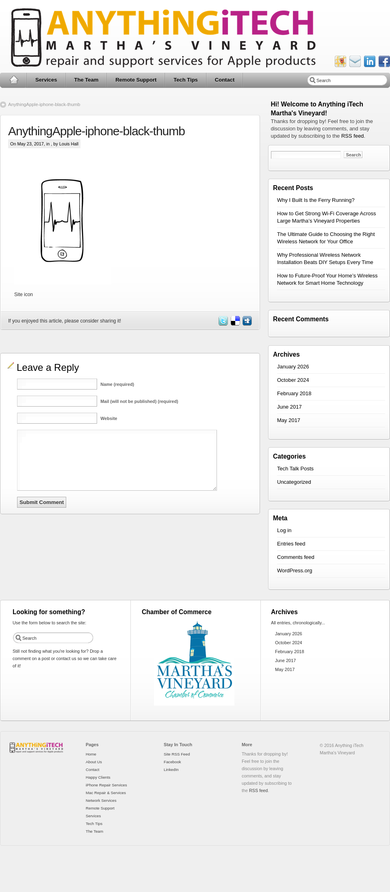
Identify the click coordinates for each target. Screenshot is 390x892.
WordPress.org (294, 570)
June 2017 (289, 407)
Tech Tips (185, 80)
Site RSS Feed (177, 754)
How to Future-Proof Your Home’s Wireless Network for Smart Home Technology (327, 279)
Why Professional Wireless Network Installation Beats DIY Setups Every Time (325, 258)
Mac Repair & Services (106, 792)
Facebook (172, 762)
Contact (224, 80)
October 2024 (293, 380)
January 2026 (293, 367)
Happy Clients (98, 777)
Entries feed (291, 544)
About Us (94, 762)
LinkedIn (171, 769)
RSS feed (352, 136)
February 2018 (294, 393)
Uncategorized (294, 482)
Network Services (101, 800)
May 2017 (288, 420)
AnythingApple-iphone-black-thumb (44, 104)
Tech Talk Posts (295, 468)
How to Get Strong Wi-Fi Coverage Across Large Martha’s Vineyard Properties (326, 217)
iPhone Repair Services (106, 785)
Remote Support (135, 80)
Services (46, 80)
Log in (284, 530)
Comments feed (295, 557)
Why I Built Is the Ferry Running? (316, 200)
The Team (86, 80)
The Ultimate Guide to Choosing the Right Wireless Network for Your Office (326, 238)
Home (13, 80)
